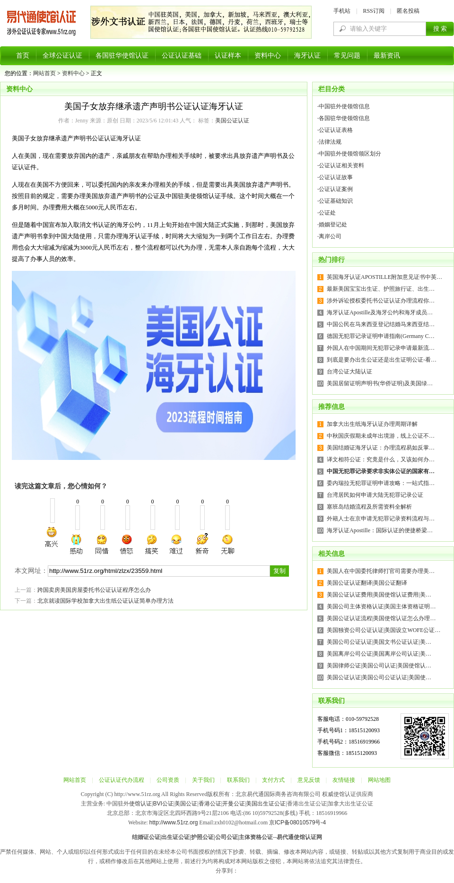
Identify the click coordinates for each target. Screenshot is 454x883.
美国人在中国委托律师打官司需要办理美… (381, 571)
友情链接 (343, 780)
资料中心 (267, 55)
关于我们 (203, 780)
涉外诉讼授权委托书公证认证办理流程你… (381, 300)
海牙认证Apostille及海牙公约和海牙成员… (380, 312)
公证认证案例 (336, 189)
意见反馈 (308, 780)
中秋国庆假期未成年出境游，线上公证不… (381, 436)
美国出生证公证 (266, 803)
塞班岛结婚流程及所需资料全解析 (369, 506)
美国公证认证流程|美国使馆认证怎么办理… (381, 618)
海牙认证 (307, 55)
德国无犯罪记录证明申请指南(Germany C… (381, 336)
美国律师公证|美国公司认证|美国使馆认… (379, 665)
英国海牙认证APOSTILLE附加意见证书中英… (384, 277)
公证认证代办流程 (121, 780)
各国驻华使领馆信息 (344, 118)
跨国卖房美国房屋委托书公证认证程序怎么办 (94, 590)
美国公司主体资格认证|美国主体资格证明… (381, 606)
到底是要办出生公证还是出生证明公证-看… (382, 359)
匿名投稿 (408, 11)
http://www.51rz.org (173, 822)
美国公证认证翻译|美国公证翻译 (367, 583)
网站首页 (44, 73)
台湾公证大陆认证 (349, 371)
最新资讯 (387, 55)
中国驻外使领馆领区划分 (350, 153)
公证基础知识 (336, 201)
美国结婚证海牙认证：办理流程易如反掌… (381, 447)
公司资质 (168, 780)
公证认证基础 (181, 55)
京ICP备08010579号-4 (297, 822)
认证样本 (228, 55)
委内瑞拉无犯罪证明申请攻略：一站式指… (381, 483)
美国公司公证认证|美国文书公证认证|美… (379, 642)
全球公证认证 (62, 55)
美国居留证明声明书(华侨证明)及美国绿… (380, 383)
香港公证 (210, 803)
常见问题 (347, 55)
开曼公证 (233, 803)
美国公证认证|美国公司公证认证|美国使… (379, 677)
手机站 (341, 11)
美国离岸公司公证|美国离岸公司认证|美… (379, 653)
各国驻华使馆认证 (122, 55)
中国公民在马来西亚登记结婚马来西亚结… (381, 324)
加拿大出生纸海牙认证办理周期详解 (372, 424)
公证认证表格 (336, 130)
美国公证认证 (232, 120)
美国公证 (186, 803)
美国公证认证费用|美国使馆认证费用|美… (379, 594)
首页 (22, 55)
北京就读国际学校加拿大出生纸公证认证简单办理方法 (105, 600)
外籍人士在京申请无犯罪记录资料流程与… (381, 518)
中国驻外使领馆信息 (344, 106)
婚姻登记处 (333, 224)
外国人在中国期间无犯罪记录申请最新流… (381, 348)
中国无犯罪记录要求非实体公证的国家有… (381, 471)
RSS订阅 (373, 11)
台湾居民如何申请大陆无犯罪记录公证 (375, 495)
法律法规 (330, 142)
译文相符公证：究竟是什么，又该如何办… (381, 459)
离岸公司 (330, 236)
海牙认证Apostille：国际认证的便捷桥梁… (380, 530)
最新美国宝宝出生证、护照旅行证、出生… (381, 289)
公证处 (327, 212)
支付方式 (273, 780)
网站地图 (379, 780)
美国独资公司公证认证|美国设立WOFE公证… (383, 630)
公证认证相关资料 (341, 165)
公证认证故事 (336, 177)
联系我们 (238, 780)
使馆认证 (140, 803)
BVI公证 (163, 803)
